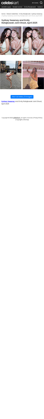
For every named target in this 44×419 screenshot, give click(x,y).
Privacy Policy (38, 118)
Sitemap (26, 120)
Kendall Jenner (17, 7)
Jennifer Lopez (6, 7)
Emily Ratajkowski (30, 7)
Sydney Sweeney (36, 14)
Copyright (19, 120)
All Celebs (35, 3)
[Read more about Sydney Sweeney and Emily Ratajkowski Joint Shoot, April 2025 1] (10, 41)
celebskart (16, 118)
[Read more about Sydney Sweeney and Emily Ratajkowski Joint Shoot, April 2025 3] (10, 75)
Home (3, 14)
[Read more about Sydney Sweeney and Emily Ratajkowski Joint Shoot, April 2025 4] (33, 75)
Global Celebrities (12, 14)
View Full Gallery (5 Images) (22, 97)
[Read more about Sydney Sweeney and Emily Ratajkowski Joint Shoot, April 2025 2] (33, 41)
